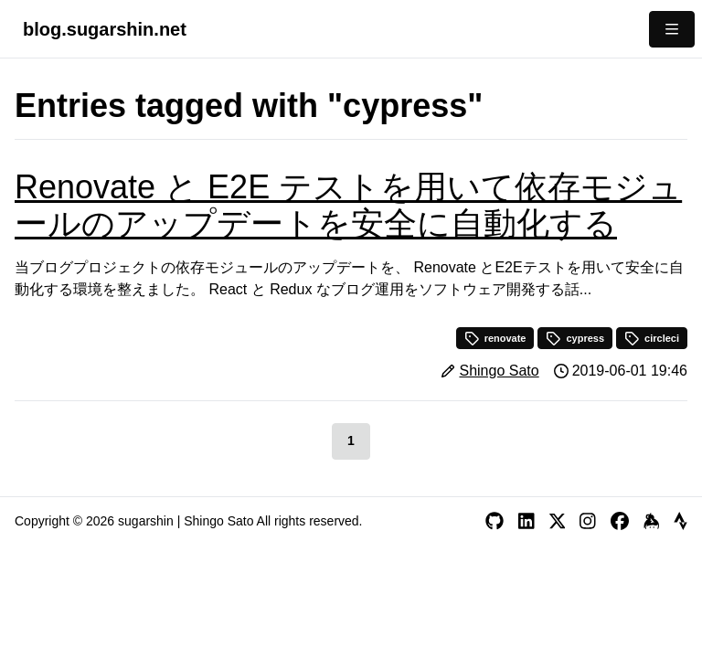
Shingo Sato (498, 370)
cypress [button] (575, 338)
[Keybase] (652, 521)
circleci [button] (651, 338)
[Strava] (680, 521)
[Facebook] (620, 521)
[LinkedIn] (526, 521)
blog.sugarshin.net (104, 29)
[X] (557, 521)
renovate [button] (495, 338)
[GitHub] (494, 521)
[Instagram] (588, 521)
